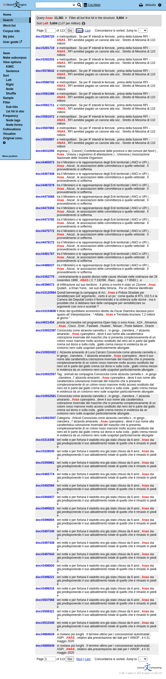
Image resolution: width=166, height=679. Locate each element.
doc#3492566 (45, 485)
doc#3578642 (45, 71)
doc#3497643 (45, 554)
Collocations (12, 129)
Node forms (14, 125)
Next (79, 30)
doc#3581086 (45, 93)
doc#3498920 (45, 565)
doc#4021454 (45, 322)
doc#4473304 (45, 208)
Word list (9, 25)
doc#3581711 (45, 105)
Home (7, 14)
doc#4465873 (45, 162)
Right (10, 84)
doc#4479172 (45, 242)
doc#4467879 (45, 185)
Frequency (10, 116)
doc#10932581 (46, 396)
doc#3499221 (45, 577)
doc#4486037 (45, 265)
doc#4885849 (45, 645)
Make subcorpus (15, 57)
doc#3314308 (45, 440)
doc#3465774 (45, 474)
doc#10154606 (46, 311)
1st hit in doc (15, 111)
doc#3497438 (45, 542)
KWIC (10, 66)
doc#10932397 (46, 330)
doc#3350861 (45, 462)
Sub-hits (12, 107)
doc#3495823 (45, 508)
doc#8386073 (45, 284)
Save (6, 53)
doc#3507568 (45, 600)
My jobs (8, 36)
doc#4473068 (45, 196)
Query (50, 18)
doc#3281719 (45, 48)
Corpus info (11, 31)
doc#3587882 (45, 128)
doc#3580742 (45, 82)
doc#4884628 (45, 634)
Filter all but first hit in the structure (96, 18)
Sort (6, 75)
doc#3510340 (45, 623)
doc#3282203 (45, 59)
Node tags (13, 120)
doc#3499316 (45, 588)
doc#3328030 (45, 451)
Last (88, 30)
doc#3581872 (45, 116)
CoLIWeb (94, 5)
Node (9, 89)
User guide (10, 42)
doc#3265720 (45, 36)
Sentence (12, 71)
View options (12, 62)
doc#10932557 (46, 374)
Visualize (9, 134)
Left (8, 80)
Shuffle (11, 93)
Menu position (9, 156)
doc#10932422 (46, 352)
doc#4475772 (45, 231)
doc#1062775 (45, 276)
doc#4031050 (45, 151)
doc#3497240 (45, 531)
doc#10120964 (46, 292)
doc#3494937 (45, 497)
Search (8, 20)
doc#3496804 (45, 520)
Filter (6, 102)
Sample (8, 98)
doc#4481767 (45, 254)
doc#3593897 (45, 139)
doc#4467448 (45, 174)
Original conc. (13, 138)
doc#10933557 (46, 418)
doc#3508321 (45, 611)
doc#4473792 (45, 219)
